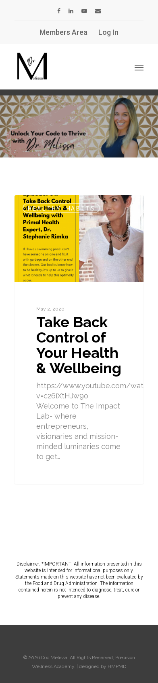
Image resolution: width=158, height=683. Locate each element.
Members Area (63, 32)
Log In (108, 32)
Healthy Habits (61, 208)
